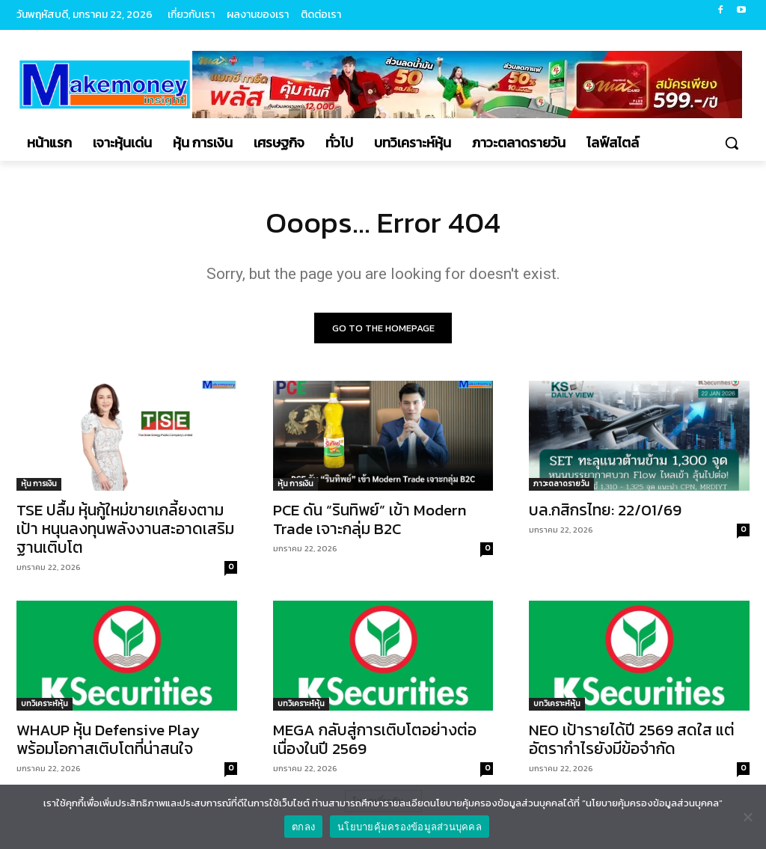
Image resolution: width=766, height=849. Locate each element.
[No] (747, 816)
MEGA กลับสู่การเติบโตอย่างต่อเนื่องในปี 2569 (375, 740)
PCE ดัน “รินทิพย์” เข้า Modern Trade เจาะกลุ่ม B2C (370, 519)
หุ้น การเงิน (39, 483)
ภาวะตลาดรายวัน (561, 483)
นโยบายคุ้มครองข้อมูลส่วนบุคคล (409, 827)
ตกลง (303, 827)
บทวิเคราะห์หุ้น (44, 704)
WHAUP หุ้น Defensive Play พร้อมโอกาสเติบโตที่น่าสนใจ (108, 740)
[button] (732, 143)
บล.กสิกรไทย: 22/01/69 (605, 509)
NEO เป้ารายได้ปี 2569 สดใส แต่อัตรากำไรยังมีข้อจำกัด (632, 740)
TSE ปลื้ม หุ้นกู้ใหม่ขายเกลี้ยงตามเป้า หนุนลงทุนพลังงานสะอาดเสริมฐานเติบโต (125, 528)
